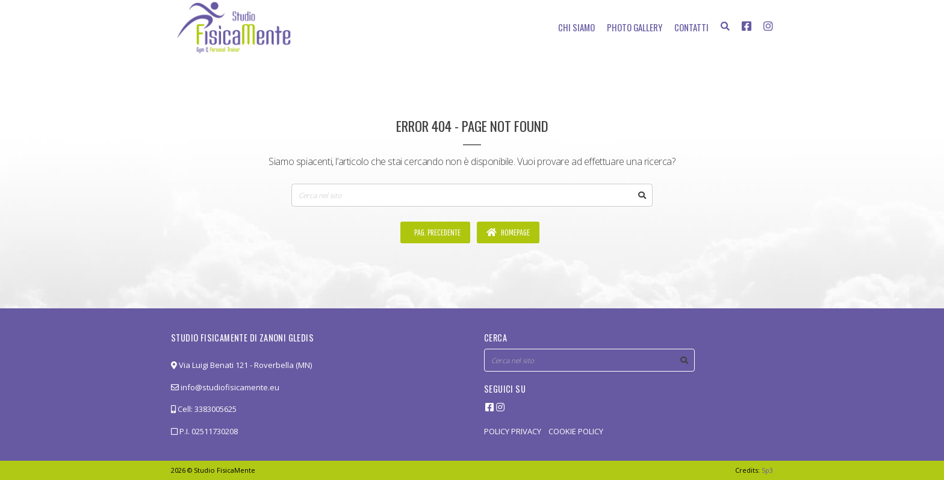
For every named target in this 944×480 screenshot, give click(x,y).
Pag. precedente (437, 232)
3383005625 (215, 409)
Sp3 (767, 470)
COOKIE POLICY (575, 431)
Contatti (691, 27)
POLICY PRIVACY (512, 431)
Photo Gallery (634, 27)
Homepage (508, 232)
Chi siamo (576, 27)
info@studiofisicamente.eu (225, 387)
